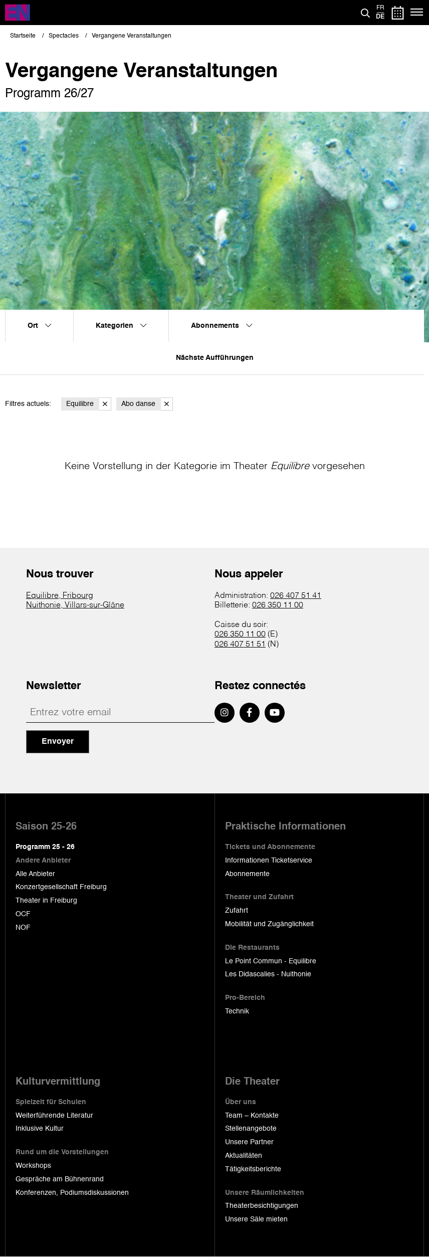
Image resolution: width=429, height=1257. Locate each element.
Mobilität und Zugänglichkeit (269, 924)
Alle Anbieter (35, 874)
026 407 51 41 (295, 596)
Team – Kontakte (252, 1115)
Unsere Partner (249, 1142)
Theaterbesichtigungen (261, 1205)
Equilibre (88, 404)
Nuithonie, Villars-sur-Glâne (75, 605)
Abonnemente (247, 874)
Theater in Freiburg (46, 900)
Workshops (33, 1165)
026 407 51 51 (240, 645)
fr (380, 8)
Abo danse (147, 404)
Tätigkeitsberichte (253, 1169)
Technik (237, 1011)
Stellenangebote (251, 1128)
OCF (23, 914)
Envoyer (58, 742)
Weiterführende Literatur (54, 1115)
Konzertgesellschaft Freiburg (61, 887)
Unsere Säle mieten (256, 1219)
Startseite (23, 36)
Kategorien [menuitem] (121, 325)
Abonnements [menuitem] (221, 325)
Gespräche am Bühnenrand (60, 1179)
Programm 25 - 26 (45, 847)
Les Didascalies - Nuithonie (268, 974)
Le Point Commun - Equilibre (270, 961)
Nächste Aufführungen (215, 357)
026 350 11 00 (277, 605)
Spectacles (64, 36)
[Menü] (417, 13)
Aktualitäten (243, 1155)
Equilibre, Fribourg (59, 596)
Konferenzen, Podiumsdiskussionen (72, 1192)
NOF (23, 927)
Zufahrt (236, 910)
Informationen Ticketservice (268, 860)
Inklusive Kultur (40, 1128)
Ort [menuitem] (39, 325)
